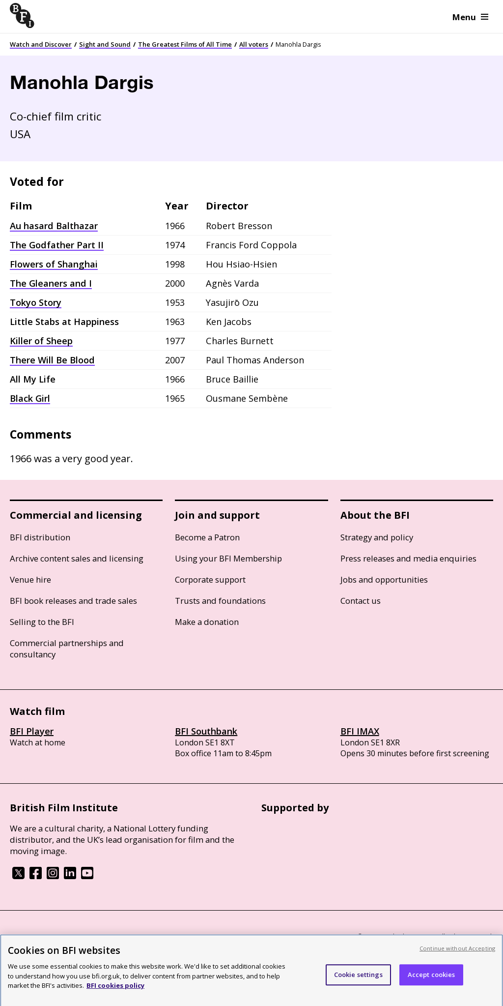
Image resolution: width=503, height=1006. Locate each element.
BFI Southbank (206, 731)
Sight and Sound (105, 44)
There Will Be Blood (52, 360)
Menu (470, 17)
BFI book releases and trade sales (73, 600)
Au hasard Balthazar (54, 226)
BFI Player (32, 731)
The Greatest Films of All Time (185, 44)
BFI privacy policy (37, 937)
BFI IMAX (359, 731)
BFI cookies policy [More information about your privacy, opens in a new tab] (115, 993)
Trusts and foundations (220, 600)
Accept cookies (431, 982)
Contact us (360, 600)
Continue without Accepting (457, 956)
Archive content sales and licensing (76, 558)
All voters (253, 44)
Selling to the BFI (42, 621)
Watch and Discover (41, 44)
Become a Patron (207, 537)
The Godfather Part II (57, 245)
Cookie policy (91, 937)
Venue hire (30, 579)
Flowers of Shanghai (54, 264)
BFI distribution (40, 537)
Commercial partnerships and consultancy (67, 648)
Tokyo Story (35, 302)
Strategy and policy (376, 537)
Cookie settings (358, 982)
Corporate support (210, 579)
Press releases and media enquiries (408, 558)
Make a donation (207, 621)
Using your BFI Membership (228, 558)
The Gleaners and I (51, 283)
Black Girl (30, 398)
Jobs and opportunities (384, 579)
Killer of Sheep (41, 341)
